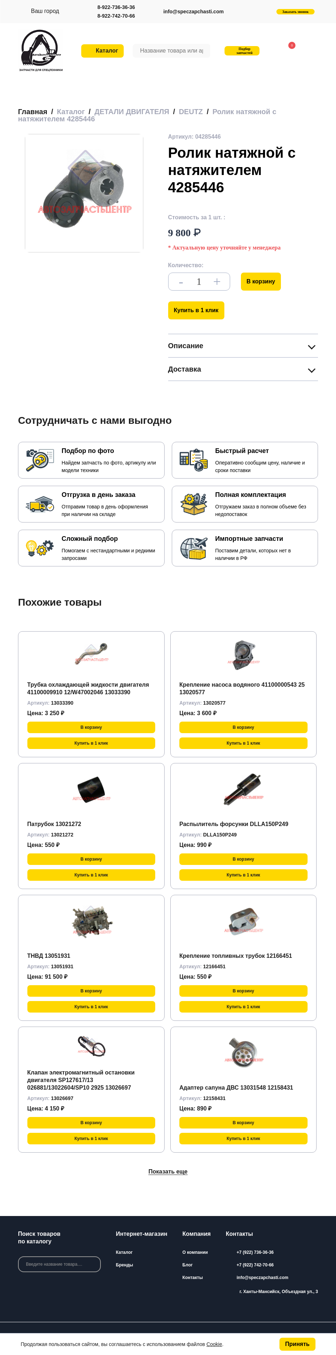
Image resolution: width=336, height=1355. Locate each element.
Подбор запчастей (241, 51)
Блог (188, 1264)
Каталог (124, 1252)
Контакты (193, 1277)
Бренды (124, 1264)
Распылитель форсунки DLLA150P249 (233, 824)
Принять (297, 1344)
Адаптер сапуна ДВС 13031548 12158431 (236, 1088)
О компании (195, 1252)
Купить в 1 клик (196, 310)
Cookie (214, 1344)
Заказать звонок (295, 12)
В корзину (261, 281)
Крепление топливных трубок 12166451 (235, 956)
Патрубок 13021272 (54, 824)
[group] (84, 193)
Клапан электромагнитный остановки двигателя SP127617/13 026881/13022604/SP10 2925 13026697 (81, 1080)
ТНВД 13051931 (49, 956)
